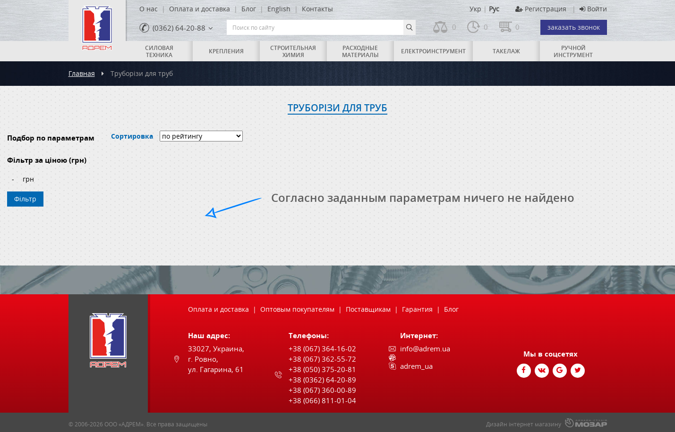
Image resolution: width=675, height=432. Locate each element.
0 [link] (454, 27)
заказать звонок (573, 27)
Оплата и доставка (199, 8)
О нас (148, 8)
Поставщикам (368, 309)
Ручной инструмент (573, 51)
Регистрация (540, 8)
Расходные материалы (360, 51)
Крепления (226, 51)
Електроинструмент (433, 51)
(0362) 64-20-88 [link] (179, 28)
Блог (248, 8)
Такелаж (506, 51)
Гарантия (417, 309)
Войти (593, 8)
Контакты (317, 8)
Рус (494, 8)
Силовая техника (159, 51)
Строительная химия (293, 51)
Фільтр (25, 198)
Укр (475, 8)
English (279, 8)
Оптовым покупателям (297, 309)
